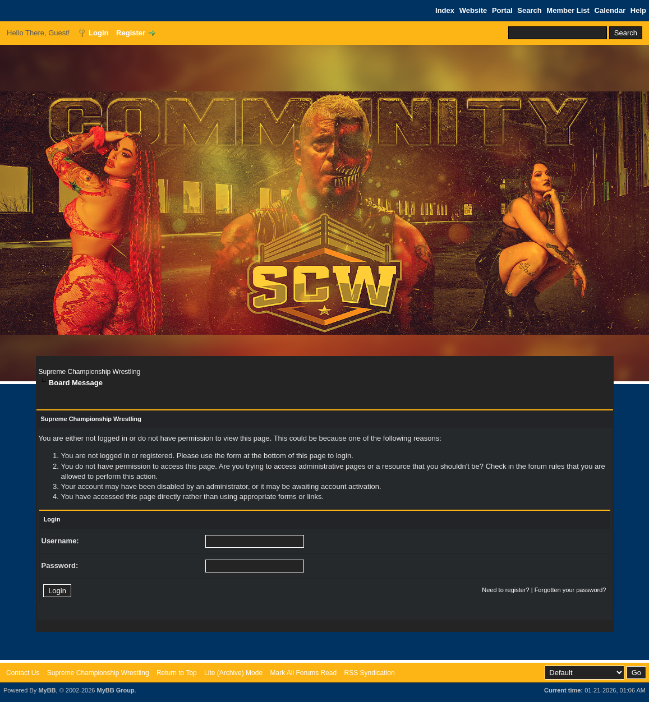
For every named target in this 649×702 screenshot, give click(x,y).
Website (473, 10)
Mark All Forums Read (303, 673)
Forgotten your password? (570, 589)
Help (638, 10)
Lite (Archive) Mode (233, 673)
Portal (502, 10)
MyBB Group (115, 690)
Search (529, 10)
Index (444, 10)
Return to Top (177, 673)
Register (130, 33)
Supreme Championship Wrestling (90, 372)
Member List (568, 10)
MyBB (47, 690)
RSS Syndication (369, 673)
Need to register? (505, 589)
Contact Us (22, 673)
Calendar (610, 10)
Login (98, 33)
